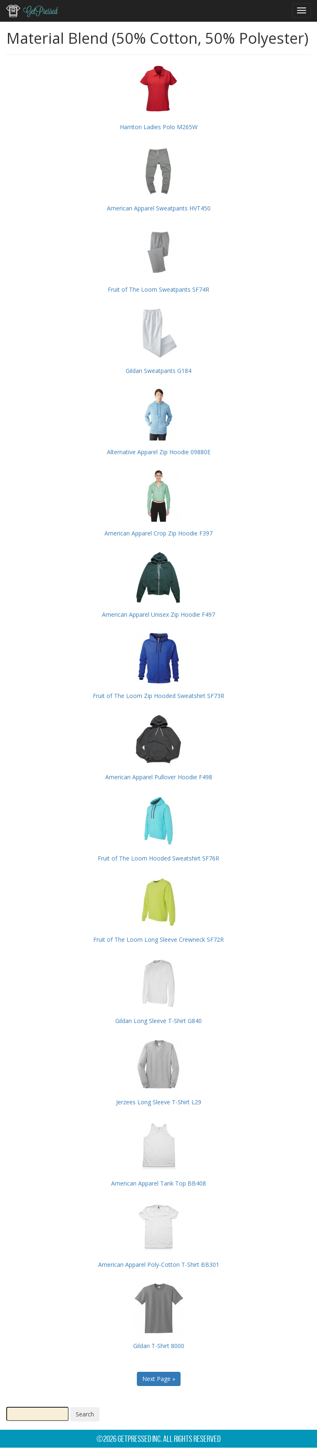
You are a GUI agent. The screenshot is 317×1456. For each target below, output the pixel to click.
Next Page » (158, 1379)
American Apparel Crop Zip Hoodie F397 (158, 533)
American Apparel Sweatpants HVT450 (159, 208)
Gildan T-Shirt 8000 (158, 1346)
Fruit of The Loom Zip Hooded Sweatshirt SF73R (158, 696)
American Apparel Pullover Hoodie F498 (158, 777)
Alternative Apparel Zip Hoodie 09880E (159, 452)
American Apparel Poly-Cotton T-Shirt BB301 (158, 1264)
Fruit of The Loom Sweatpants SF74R (158, 289)
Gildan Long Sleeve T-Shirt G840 (158, 1021)
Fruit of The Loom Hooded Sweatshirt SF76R (158, 858)
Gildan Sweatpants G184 (158, 371)
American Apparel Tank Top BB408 (158, 1183)
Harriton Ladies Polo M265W (159, 127)
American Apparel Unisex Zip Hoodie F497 (158, 614)
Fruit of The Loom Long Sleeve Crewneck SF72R (158, 939)
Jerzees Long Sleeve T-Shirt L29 (158, 1102)
